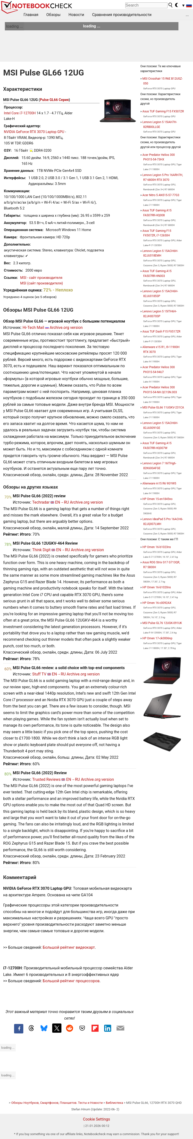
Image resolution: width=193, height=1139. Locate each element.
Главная (31, 14)
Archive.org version (66, 327)
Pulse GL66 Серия (54, 100)
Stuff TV (39, 674)
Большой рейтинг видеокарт (69, 947)
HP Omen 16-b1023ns (157, 547)
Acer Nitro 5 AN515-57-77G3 (161, 195)
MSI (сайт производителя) (41, 283)
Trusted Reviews (46, 779)
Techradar (41, 502)
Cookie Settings (96, 1119)
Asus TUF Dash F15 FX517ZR (161, 331)
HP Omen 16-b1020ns (157, 587)
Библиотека (114, 1103)
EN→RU (62, 502)
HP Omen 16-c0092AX (157, 603)
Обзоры (53, 14)
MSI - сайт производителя (41, 278)
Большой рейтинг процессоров (71, 981)
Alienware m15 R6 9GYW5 (159, 483)
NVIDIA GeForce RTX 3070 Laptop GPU (34, 132)
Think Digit (41, 550)
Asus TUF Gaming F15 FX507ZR (163, 111)
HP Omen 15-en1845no (158, 499)
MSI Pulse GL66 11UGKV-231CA (163, 407)
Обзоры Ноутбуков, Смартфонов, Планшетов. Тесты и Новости (57, 1103)
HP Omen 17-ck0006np (157, 638)
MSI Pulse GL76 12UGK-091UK (162, 623)
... (187, 14)
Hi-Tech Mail (33, 327)
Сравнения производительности (121, 14)
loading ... (14, 26)
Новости (76, 14)
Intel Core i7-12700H (20, 113)
